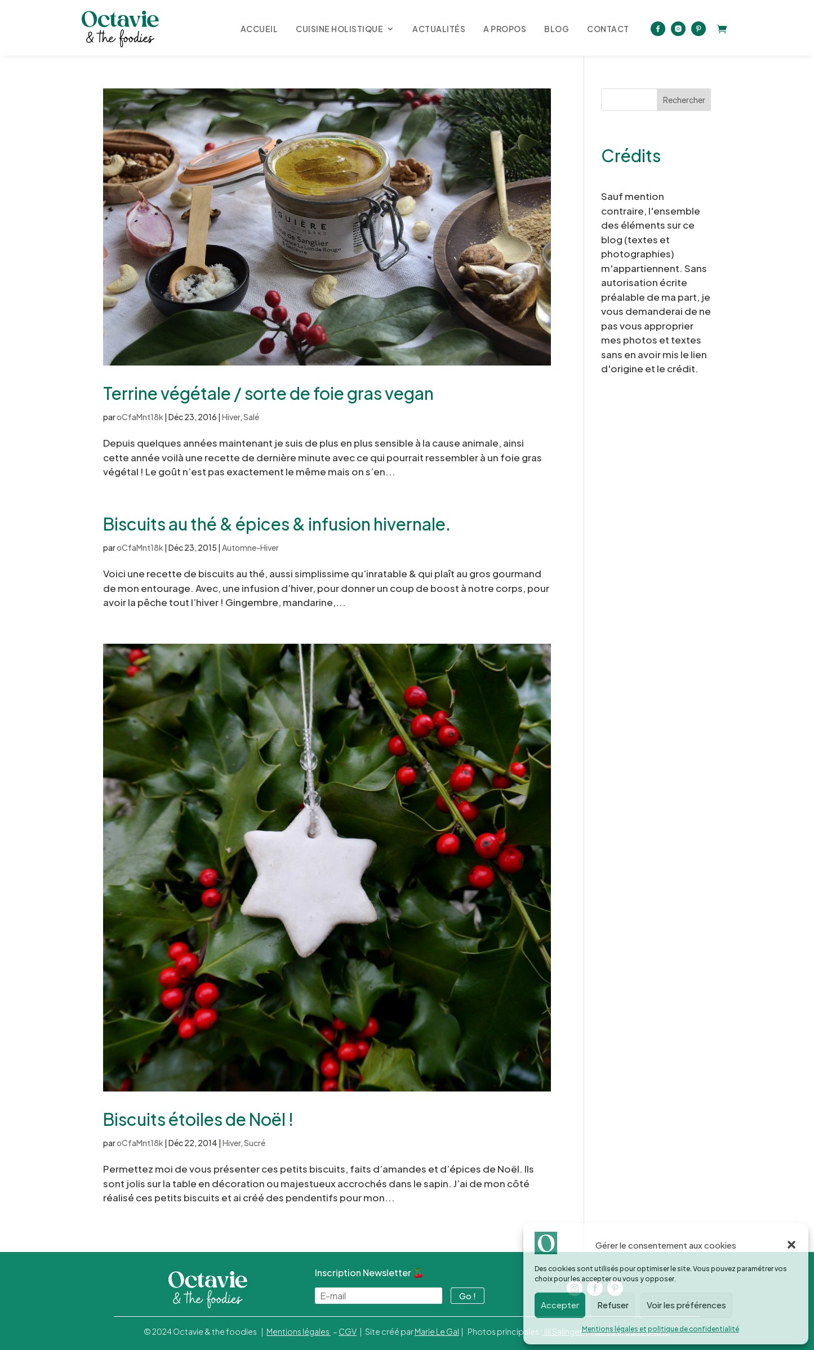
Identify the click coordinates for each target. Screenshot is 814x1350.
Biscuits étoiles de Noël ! (198, 1119)
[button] (791, 1244)
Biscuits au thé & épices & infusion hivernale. (277, 523)
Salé (251, 417)
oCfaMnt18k (140, 417)
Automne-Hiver (250, 547)
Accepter (560, 1304)
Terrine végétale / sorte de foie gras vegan (268, 393)
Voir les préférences (686, 1304)
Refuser (613, 1304)
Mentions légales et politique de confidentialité (660, 1329)
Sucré (254, 1143)
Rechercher (684, 100)
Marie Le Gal (437, 1331)
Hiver (231, 417)
